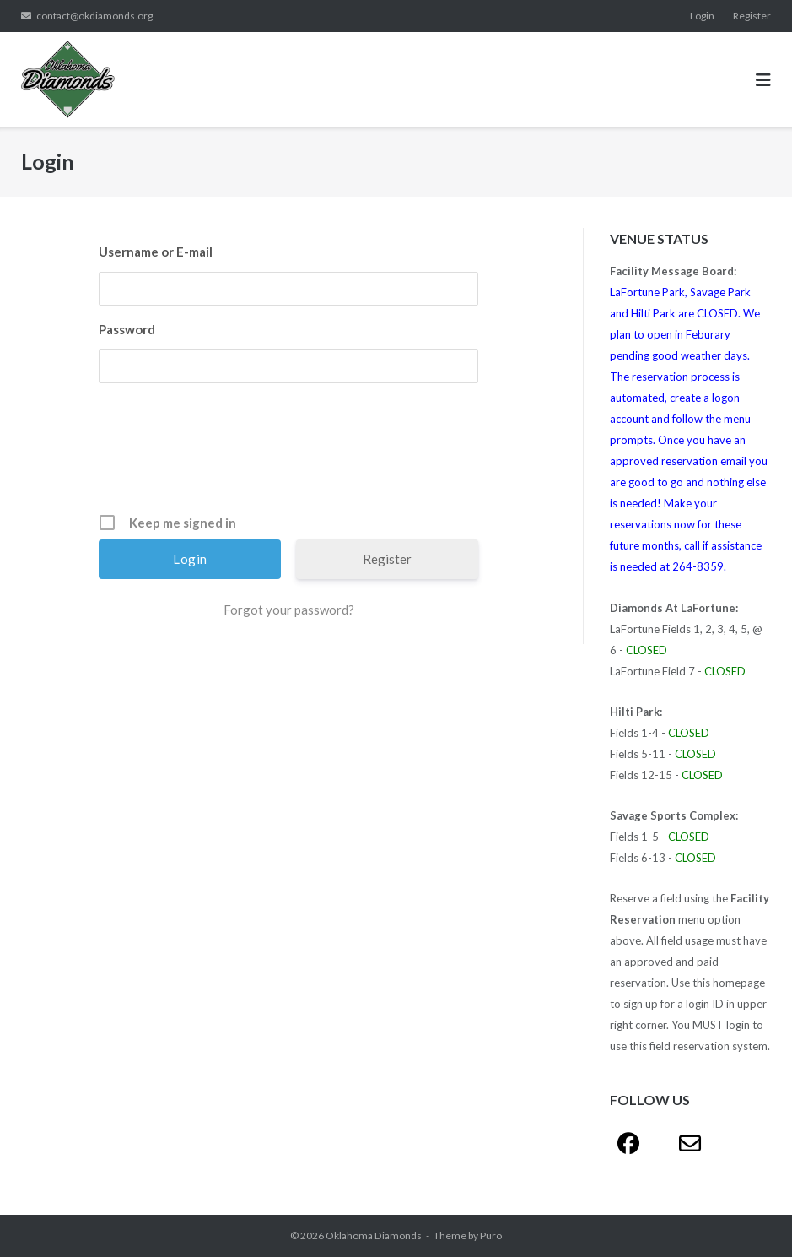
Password (127, 329)
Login (702, 15)
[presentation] (290, 454)
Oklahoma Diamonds (374, 1235)
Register (752, 15)
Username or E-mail (156, 251)
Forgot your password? (289, 609)
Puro (491, 1235)
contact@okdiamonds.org (94, 15)
